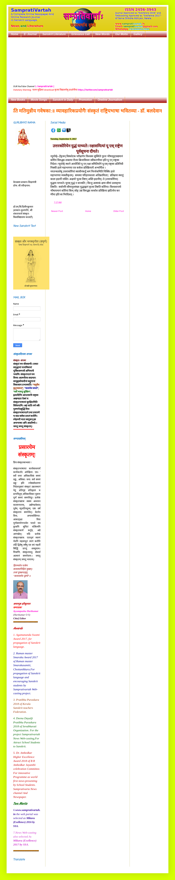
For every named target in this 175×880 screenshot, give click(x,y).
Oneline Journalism (110, 99)
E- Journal (30, 34)
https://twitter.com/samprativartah (95, 90)
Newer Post (57, 211)
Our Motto (121, 34)
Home (14, 34)
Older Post (118, 211)
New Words (102, 34)
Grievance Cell (80, 34)
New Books (18, 99)
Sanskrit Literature (54, 34)
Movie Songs (39, 99)
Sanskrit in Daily (63, 99)
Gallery (138, 34)
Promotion (85, 99)
